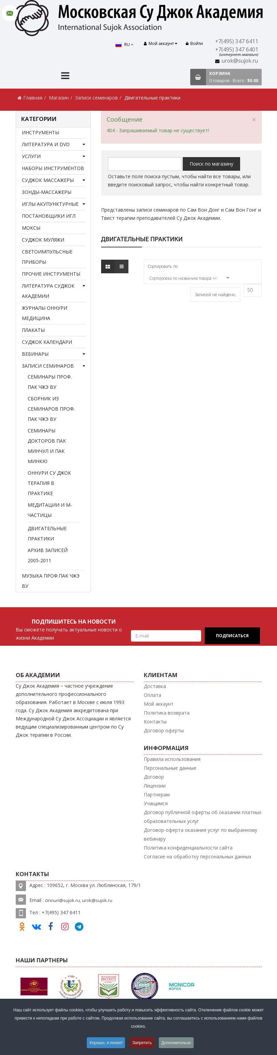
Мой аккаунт (159, 704)
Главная (32, 97)
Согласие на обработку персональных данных (197, 856)
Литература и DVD (46, 144)
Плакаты (33, 330)
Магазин (59, 97)
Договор (154, 777)
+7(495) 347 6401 (236, 49)
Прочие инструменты (51, 274)
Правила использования (172, 759)
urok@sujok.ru (240, 61)
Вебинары (35, 354)
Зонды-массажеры (46, 192)
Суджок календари (47, 342)
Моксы (31, 228)
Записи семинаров (96, 97)
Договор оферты (164, 730)
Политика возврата (167, 712)
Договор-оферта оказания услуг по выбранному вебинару (200, 834)
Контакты (155, 721)
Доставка (155, 686)
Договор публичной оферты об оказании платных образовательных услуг (202, 816)
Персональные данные (170, 768)
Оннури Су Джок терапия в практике (49, 483)
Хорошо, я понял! (105, 1042)
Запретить (142, 1042)
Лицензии (155, 785)
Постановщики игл (48, 216)
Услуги (31, 156)
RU (124, 44)
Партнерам (157, 794)
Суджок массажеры (48, 180)
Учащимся (156, 803)
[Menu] (65, 76)
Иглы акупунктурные (50, 204)
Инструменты (40, 132)
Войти (194, 43)
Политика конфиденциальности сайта (188, 847)
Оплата (152, 695)
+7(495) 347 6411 (236, 41)
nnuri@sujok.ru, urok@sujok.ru (80, 900)
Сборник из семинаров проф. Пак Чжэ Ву (51, 408)
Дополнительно (176, 1042)
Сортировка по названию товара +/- (183, 278)
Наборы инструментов (53, 168)
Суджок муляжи (43, 239)
